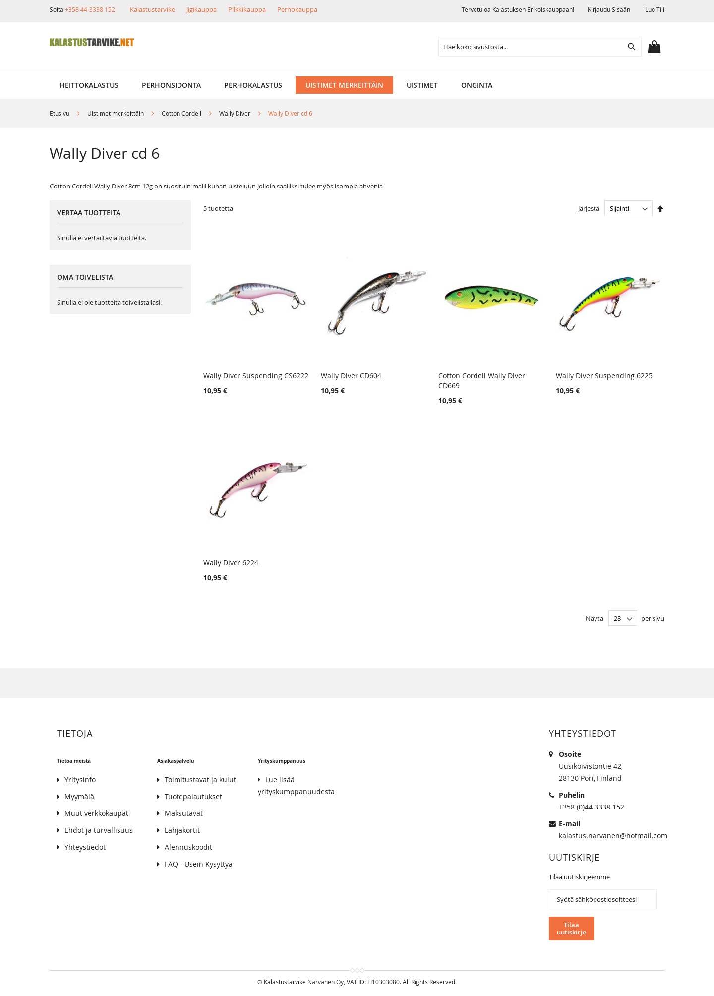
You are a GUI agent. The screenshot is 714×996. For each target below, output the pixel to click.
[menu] (357, 85)
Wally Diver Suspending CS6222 (255, 375)
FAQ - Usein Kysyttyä (199, 864)
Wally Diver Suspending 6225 (604, 375)
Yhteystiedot (85, 847)
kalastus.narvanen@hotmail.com (613, 835)
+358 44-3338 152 (90, 9)
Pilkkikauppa (247, 9)
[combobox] (540, 47)
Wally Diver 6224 (230, 562)
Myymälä (79, 796)
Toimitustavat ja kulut (200, 779)
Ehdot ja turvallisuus (98, 830)
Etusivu (60, 113)
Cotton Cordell (182, 113)
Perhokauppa (297, 9)
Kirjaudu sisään (609, 9)
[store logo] (92, 42)
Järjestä (588, 208)
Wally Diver (235, 113)
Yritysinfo (80, 779)
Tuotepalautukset (193, 796)
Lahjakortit (182, 830)
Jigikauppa (201, 9)
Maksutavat (184, 813)
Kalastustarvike (152, 9)
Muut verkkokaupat (96, 813)
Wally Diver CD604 (351, 375)
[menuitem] (89, 85)
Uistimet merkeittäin (116, 113)
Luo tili (654, 9)
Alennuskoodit (188, 847)
